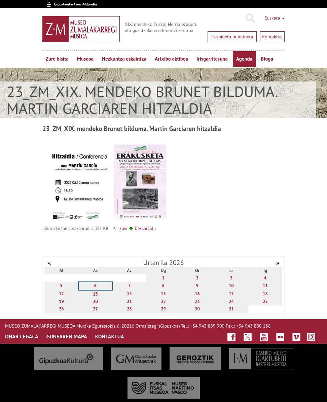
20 (95, 301)
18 (265, 294)
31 (231, 309)
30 (197, 309)
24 (231, 301)
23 (197, 301)
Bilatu (250, 18)
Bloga (267, 59)
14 (129, 294)
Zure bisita (57, 59)
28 (129, 309)
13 (95, 294)
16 (197, 294)
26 (61, 309)
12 (61, 294)
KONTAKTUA (109, 336)
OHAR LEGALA (21, 336)
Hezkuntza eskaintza (124, 59)
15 (163, 294)
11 (265, 286)
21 (129, 301)
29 (163, 309)
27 (95, 309)
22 (163, 301)
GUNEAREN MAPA (66, 336)
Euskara (274, 18)
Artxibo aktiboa (171, 59)
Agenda (244, 59)
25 (265, 301)
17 (231, 294)
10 (231, 286)
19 (61, 301)
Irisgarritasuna (212, 59)
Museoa (85, 59)
